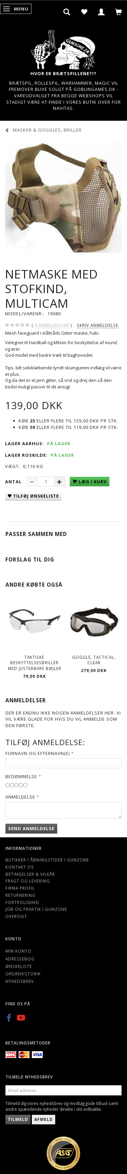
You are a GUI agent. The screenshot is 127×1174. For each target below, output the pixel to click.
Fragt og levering (27, 881)
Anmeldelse (20, 797)
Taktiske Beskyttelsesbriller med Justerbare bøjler (34, 662)
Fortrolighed (22, 902)
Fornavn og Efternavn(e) (37, 753)
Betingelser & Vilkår (30, 874)
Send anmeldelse (31, 828)
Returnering (20, 895)
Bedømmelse (21, 776)
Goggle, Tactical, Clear (93, 660)
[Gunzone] (64, 48)
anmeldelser (52, 325)
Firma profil (20, 888)
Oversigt (16, 916)
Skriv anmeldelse (97, 325)
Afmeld (43, 1119)
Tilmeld (18, 1119)
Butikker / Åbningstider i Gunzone (47, 859)
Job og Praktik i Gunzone (36, 909)
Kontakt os (19, 867)
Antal (14, 482)
